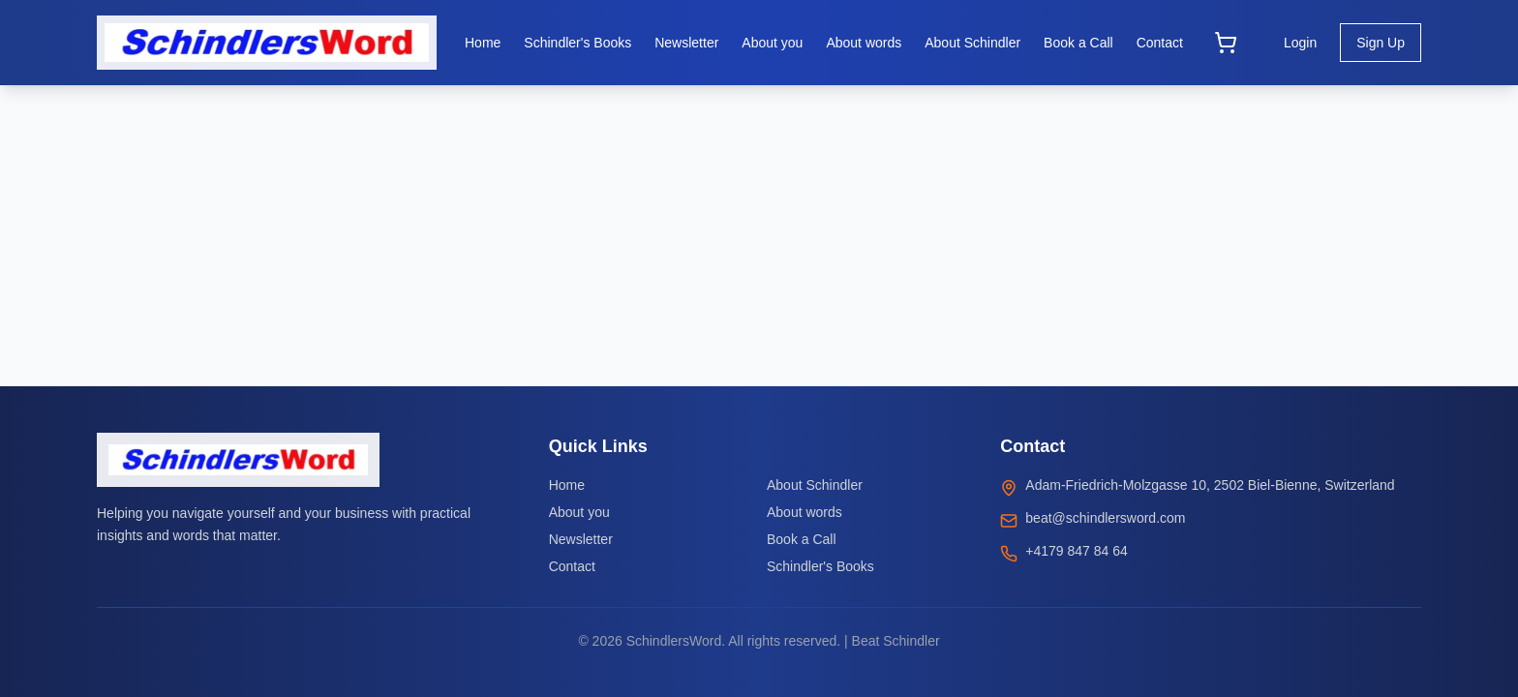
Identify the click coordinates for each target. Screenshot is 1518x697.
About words (804, 512)
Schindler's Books (820, 566)
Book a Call (801, 539)
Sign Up (1380, 42)
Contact (572, 566)
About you (579, 512)
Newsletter (581, 539)
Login (1300, 42)
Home (567, 485)
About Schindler (815, 485)
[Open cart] (1225, 42)
